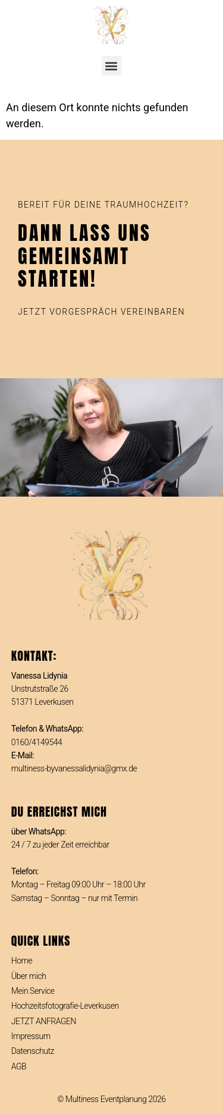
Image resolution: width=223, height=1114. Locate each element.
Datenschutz (32, 1051)
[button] (111, 66)
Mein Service (33, 991)
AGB (18, 1066)
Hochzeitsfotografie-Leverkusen (65, 1006)
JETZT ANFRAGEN (43, 1021)
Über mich (28, 976)
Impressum (31, 1036)
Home (22, 960)
